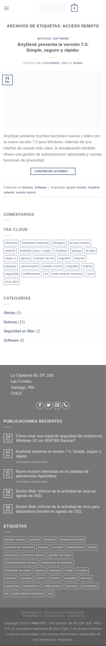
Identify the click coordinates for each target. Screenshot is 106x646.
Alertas (9, 313)
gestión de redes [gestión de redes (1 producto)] (60, 555)
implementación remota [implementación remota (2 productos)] (21, 562)
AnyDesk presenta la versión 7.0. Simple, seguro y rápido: (58, 453)
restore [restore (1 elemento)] (87, 266)
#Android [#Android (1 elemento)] (11, 243)
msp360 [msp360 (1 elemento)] (64, 258)
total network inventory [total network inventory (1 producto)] (28, 593)
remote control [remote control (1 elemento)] (52, 266)
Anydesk (93, 187)
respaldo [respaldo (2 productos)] (70, 578)
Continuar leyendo (53, 171)
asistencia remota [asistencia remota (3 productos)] (72, 539)
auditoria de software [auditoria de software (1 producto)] (19, 547)
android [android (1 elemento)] (10, 250)
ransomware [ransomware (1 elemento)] (29, 266)
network (9, 192)
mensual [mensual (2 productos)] (55, 570)
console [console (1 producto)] (57, 547)
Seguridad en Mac (19, 331)
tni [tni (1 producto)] (6, 593)
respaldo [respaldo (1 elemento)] (72, 266)
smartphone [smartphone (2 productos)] (31, 586)
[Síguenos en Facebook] (40, 405)
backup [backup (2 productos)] (43, 547)
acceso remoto (76, 187)
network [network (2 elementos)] (79, 258)
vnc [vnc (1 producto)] (50, 593)
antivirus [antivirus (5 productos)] (50, 539)
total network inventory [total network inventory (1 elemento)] (67, 274)
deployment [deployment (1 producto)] (75, 547)
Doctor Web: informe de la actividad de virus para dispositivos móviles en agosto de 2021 (57, 509)
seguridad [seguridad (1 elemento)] (11, 274)
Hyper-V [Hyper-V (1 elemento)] (10, 258)
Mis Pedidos (31, 612)
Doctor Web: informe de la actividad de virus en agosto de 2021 (56, 493)
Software (61, 38)
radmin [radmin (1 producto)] (40, 578)
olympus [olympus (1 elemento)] (10, 266)
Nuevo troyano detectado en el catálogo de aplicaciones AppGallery (52, 473)
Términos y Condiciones (43, 616)
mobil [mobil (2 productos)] (69, 570)
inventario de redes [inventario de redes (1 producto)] (18, 570)
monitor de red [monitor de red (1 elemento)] (44, 258)
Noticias (44, 38)
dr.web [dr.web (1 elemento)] (90, 250)
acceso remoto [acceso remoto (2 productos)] (15, 539)
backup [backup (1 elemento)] (76, 250)
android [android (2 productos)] (35, 539)
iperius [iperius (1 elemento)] (25, 258)
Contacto (76, 616)
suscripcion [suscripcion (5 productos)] (89, 586)
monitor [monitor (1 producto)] (82, 570)
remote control (25, 192)
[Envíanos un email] (57, 405)
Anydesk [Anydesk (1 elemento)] (61, 250)
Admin (78, 63)
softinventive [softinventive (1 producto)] (52, 586)
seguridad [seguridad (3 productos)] (11, 586)
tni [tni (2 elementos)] (46, 274)
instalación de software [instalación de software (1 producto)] (56, 562)
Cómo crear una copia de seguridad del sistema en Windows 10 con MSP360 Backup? (59, 438)
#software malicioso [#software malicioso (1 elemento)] (35, 243)
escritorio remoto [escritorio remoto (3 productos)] (32, 555)
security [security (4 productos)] (86, 578)
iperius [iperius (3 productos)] (40, 570)
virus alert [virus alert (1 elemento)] (11, 281)
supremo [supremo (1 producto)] (71, 586)
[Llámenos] (66, 405)
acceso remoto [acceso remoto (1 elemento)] (80, 243)
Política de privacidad (64, 612)
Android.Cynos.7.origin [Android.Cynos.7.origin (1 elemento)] (35, 250)
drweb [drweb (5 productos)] (92, 547)
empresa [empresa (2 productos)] (11, 555)
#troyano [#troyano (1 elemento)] (59, 243)
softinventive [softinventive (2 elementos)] (31, 274)
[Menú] (6, 8)
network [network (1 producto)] (10, 578)
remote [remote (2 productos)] (55, 578)
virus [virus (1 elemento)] (91, 274)
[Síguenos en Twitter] (49, 405)
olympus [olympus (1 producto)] (26, 578)
